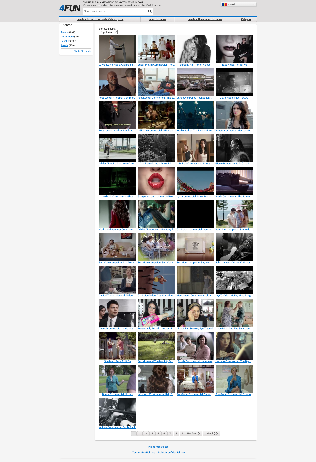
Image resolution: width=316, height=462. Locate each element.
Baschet (65, 41)
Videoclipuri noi (157, 19)
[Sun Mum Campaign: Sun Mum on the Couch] (117, 247)
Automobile (67, 36)
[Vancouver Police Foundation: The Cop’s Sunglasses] (195, 82)
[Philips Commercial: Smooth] (195, 148)
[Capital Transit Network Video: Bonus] (117, 280)
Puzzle (64, 45)
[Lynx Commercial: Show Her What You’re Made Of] (195, 181)
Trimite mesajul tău (158, 446)
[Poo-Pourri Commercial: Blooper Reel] (234, 379)
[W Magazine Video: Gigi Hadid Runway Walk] (117, 49)
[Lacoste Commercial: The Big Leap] (234, 346)
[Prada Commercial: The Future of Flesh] (234, 181)
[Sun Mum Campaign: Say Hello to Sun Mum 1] (234, 214)
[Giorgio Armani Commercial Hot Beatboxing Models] (156, 181)
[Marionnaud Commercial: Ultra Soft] (195, 280)
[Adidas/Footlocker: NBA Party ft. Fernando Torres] (156, 214)
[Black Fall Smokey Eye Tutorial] (195, 313)
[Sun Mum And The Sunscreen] (234, 313)
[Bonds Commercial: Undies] (117, 379)
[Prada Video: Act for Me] (234, 49)
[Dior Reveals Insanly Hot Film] (156, 148)
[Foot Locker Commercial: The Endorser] (156, 82)
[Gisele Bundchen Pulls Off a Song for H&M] (234, 148)
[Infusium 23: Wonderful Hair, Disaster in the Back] (156, 379)
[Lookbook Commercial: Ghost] (117, 181)
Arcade (65, 32)
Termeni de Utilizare (143, 452)
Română (228, 4)
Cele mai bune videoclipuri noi (205, 19)
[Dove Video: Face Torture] (234, 82)
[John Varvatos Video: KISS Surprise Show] (234, 247)
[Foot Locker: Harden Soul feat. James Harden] (117, 115)
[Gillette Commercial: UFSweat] (156, 115)
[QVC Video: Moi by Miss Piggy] (234, 280)
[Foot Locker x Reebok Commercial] (117, 82)
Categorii (246, 19)
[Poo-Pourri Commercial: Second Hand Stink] (195, 379)
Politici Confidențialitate (171, 452)
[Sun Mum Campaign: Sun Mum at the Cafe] (156, 247)
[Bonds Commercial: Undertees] (195, 346)
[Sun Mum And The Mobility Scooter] (156, 346)
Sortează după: (107, 28)
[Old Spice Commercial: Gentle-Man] (195, 214)
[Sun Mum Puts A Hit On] (117, 346)
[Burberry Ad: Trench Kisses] (195, 49)
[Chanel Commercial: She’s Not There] (117, 313)
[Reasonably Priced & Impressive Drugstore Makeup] (156, 313)
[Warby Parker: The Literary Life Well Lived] (195, 115)
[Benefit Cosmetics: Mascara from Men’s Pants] (234, 115)
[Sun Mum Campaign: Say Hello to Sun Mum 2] (195, 247)
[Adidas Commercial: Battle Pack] (117, 412)
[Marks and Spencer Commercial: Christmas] (117, 214)
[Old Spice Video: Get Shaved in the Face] (156, 280)
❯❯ (211, 433)
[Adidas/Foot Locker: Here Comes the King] (117, 148)
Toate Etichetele (82, 51)
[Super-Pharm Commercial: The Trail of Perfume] (156, 49)
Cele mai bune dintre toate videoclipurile (100, 19)
